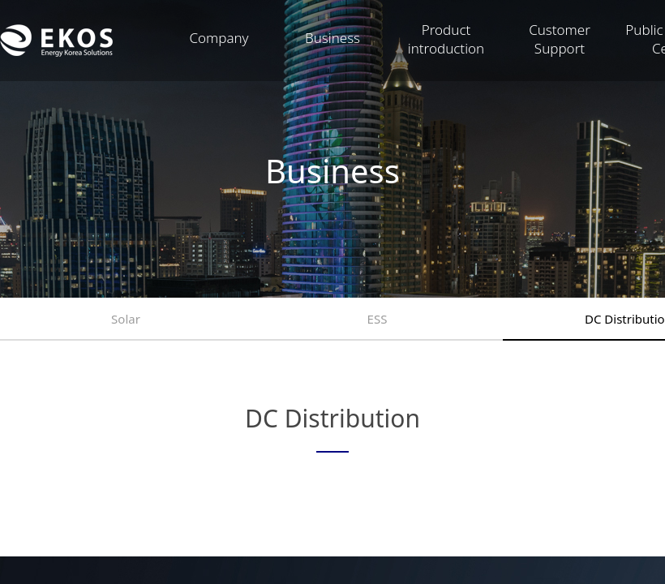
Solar (125, 319)
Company (218, 37)
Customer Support (559, 39)
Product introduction (446, 39)
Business (332, 37)
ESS (377, 319)
